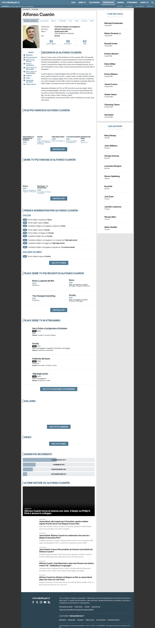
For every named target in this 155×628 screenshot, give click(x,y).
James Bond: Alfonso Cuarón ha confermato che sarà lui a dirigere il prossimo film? (64, 536)
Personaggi (35, 9)
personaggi (108, 2)
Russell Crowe (110, 43)
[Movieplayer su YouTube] (45, 602)
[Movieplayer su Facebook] (33, 602)
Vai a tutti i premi (59, 263)
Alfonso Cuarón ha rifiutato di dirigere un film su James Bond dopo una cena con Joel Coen (65, 578)
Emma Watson (111, 74)
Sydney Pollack (58, 79)
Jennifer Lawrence (112, 207)
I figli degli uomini (58, 137)
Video (76, 21)
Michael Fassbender (113, 23)
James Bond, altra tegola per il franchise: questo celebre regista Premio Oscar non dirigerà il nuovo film (63, 522)
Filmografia (44, 21)
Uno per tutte (83, 74)
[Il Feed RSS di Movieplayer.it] (49, 602)
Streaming (132, 2)
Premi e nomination (30, 64)
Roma (71, 280)
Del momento (139, 6)
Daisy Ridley (109, 64)
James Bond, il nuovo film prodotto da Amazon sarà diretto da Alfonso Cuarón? (66, 550)
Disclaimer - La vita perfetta (42, 187)
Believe (25, 186)
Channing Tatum (112, 104)
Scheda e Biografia (31, 21)
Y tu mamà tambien (72, 93)
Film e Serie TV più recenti (31, 68)
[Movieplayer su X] (37, 602)
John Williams (110, 146)
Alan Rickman (81, 83)
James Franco (110, 84)
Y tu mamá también (73, 137)
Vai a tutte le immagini (58, 427)
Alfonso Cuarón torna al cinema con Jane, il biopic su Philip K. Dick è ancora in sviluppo (57, 512)
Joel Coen (108, 196)
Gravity (40, 137)
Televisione (94, 2)
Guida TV (144, 2)
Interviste (150, 6)
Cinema (120, 2)
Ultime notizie (31, 84)
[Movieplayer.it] (10, 2)
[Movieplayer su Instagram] (41, 602)
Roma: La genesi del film (43, 281)
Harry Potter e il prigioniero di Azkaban (28, 138)
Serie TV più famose (30, 60)
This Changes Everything (43, 296)
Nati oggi (120, 6)
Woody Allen (110, 217)
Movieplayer (26, 9)
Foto (70, 21)
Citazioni (84, 21)
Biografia (29, 55)
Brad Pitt (108, 186)
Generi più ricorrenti (29, 81)
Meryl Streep (110, 135)
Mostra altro (59, 149)
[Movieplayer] (41, 598)
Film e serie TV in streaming (31, 72)
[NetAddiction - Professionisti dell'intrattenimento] (76, 616)
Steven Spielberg (112, 176)
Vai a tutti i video (59, 444)
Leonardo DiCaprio (112, 166)
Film (73, 2)
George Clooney (111, 156)
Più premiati (129, 6)
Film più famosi (31, 57)
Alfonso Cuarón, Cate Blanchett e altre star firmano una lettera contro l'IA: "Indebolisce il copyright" (66, 564)
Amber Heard (110, 94)
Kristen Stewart (111, 54)
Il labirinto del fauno (86, 137)
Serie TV (82, 2)
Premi (91, 21)
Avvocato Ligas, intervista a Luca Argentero (22, 6)
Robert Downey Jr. (112, 33)
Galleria (29, 76)
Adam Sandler (110, 227)
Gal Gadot (108, 115)
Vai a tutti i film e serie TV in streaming (59, 389)
